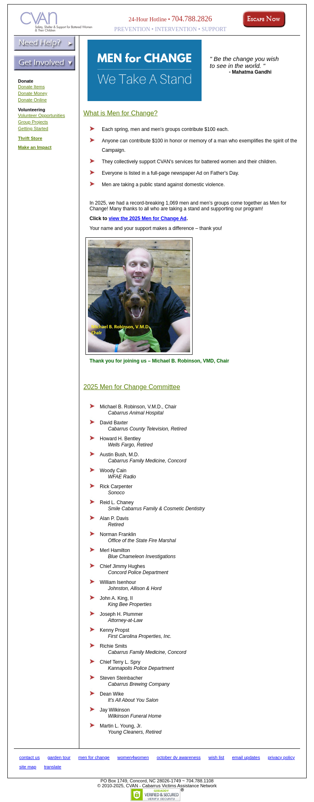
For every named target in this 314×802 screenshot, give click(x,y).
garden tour (58, 757)
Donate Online (32, 99)
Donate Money (32, 93)
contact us (29, 757)
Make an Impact (35, 147)
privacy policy (281, 757)
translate (52, 766)
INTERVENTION (176, 29)
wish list (216, 757)
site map (27, 766)
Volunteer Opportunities (41, 115)
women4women (133, 757)
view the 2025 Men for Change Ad (147, 218)
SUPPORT (214, 29)
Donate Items (31, 86)
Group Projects (33, 121)
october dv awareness (179, 757)
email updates (246, 757)
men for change (94, 757)
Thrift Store (30, 138)
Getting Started (33, 128)
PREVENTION (132, 29)
